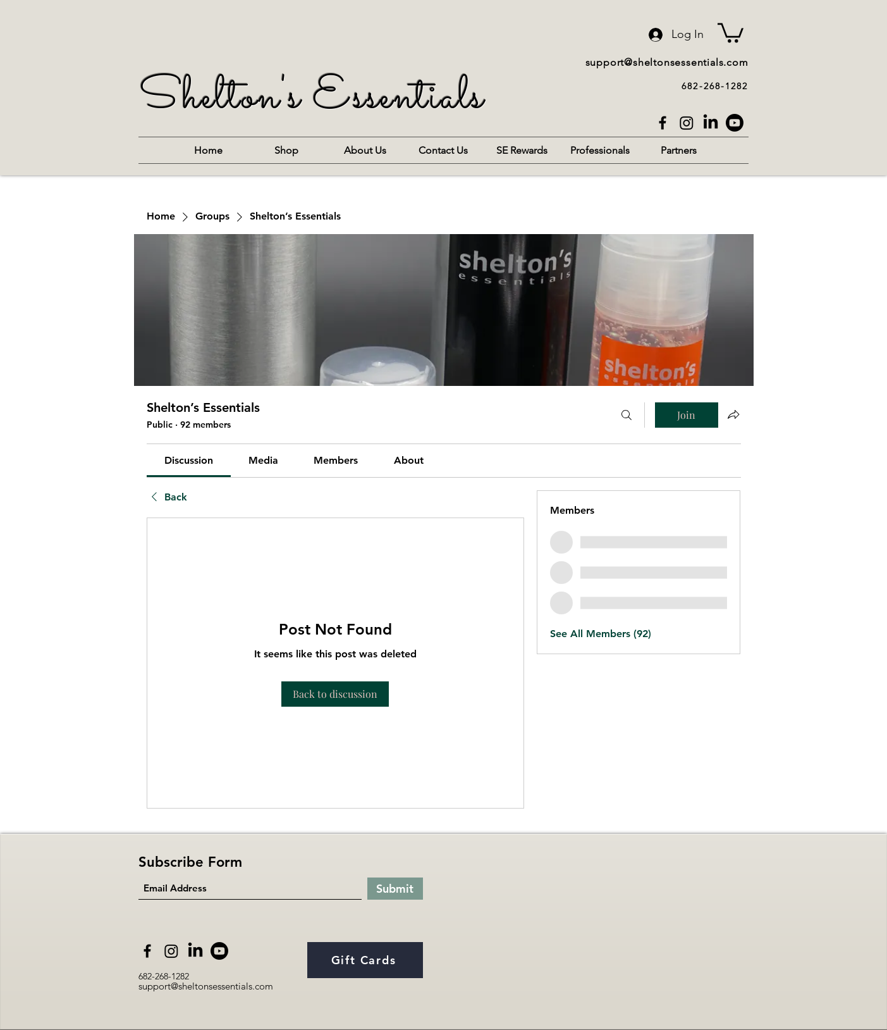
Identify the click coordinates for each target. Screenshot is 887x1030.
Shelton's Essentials (311, 98)
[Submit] (395, 889)
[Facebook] (662, 123)
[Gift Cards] (365, 960)
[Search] (626, 415)
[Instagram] (686, 123)
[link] (188, 460)
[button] (730, 31)
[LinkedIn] (710, 123)
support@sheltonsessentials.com (667, 62)
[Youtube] (734, 123)
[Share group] (733, 414)
